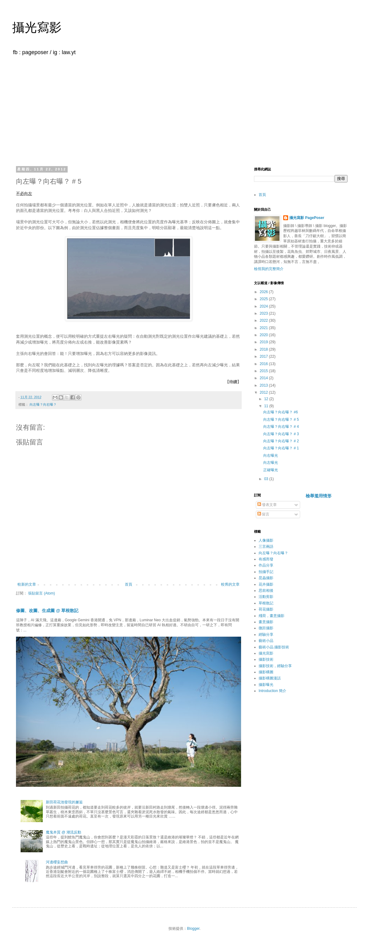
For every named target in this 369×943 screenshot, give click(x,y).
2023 (264, 313)
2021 (264, 328)
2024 (264, 306)
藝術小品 (266, 641)
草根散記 (266, 603)
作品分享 (266, 565)
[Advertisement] (184, 110)
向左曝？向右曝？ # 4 (281, 426)
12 (266, 399)
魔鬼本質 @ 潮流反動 (63, 832)
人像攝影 (266, 540)
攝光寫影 (37, 27)
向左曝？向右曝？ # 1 (281, 448)
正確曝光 (270, 470)
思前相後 (266, 590)
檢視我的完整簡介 (269, 269)
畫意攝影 (266, 622)
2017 (264, 356)
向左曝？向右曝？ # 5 (281, 419)
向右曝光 (270, 455)
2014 (264, 378)
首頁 (128, 584)
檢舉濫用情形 (318, 495)
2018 (264, 349)
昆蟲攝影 (266, 578)
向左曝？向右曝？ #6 (280, 412)
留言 (263, 514)
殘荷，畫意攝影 (271, 616)
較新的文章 (27, 584)
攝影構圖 (266, 672)
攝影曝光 (266, 684)
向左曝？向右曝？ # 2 (281, 441)
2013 (264, 385)
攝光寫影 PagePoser (306, 218)
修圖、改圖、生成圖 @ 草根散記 (47, 610)
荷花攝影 (266, 609)
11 (266, 406)
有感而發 (266, 559)
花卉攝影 (266, 584)
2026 (264, 292)
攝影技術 (266, 659)
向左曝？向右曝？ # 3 (281, 434)
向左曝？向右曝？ (43, 404)
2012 (264, 392)
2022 (264, 320)
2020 (264, 335)
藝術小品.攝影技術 (274, 647)
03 (266, 479)
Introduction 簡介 (272, 691)
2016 (264, 364)
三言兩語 (266, 546)
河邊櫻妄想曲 (57, 862)
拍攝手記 (266, 572)
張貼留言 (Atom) (41, 593)
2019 (264, 342)
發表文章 (267, 505)
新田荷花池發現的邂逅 (64, 802)
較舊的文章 (230, 584)
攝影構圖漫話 (270, 678)
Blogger (193, 928)
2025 (264, 299)
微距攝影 (266, 628)
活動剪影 (266, 597)
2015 (264, 371)
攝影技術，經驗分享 (275, 666)
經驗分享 (266, 634)
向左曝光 (270, 462)
